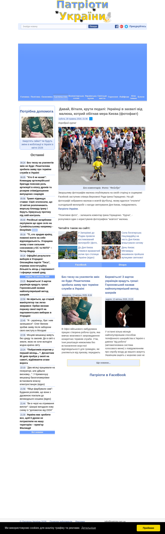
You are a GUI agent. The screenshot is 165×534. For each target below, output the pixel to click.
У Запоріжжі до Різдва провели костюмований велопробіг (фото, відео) (88, 239)
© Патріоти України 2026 (33, 521)
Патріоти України (68, 208)
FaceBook (81, 264)
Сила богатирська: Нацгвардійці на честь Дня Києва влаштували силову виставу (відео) (132, 239)
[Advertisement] (82, 68)
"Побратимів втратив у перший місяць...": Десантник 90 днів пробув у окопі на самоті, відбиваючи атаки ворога (37, 356)
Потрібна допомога (36, 111)
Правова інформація (61, 521)
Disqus (123, 264)
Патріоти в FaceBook (108, 375)
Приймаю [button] (148, 528)
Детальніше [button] (88, 527)
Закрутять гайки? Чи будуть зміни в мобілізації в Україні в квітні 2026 (37, 144)
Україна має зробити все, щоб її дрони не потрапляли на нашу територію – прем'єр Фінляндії (35, 421)
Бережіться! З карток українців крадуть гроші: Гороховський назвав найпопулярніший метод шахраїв (35, 288)
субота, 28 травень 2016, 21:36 (73, 119)
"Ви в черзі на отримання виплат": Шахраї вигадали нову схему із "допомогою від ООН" (37, 406)
